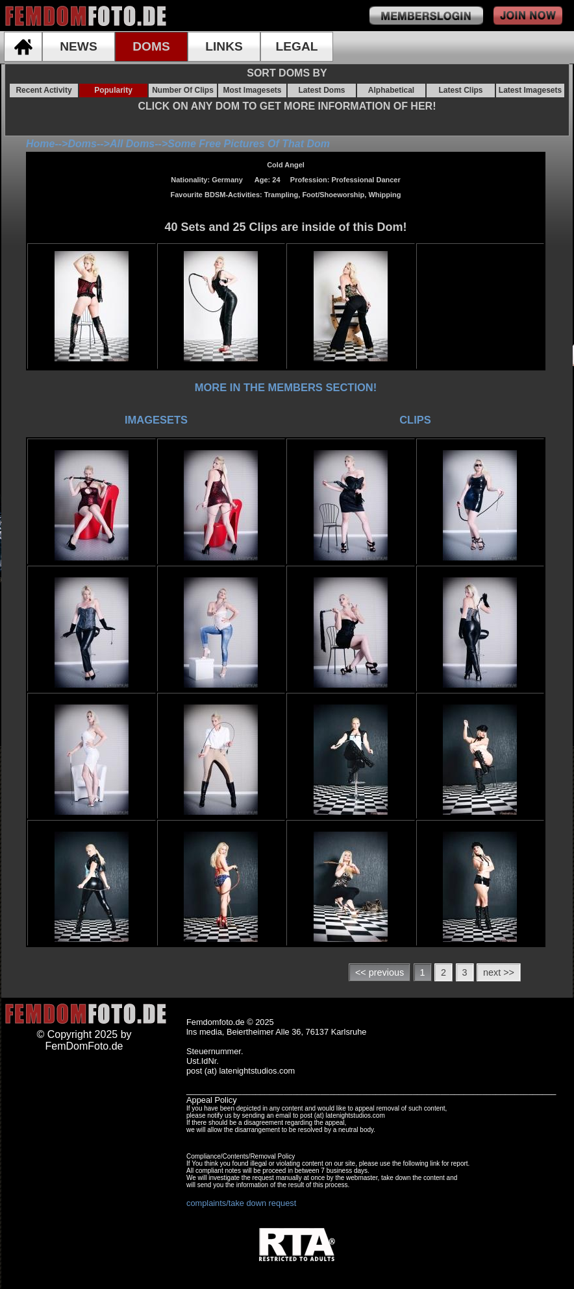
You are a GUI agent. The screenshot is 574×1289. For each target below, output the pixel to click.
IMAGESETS (156, 420)
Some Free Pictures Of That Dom (249, 143)
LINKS (224, 46)
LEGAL (296, 46)
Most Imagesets (252, 90)
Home (40, 143)
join (527, 15)
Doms (82, 143)
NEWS (78, 46)
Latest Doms (321, 90)
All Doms (132, 143)
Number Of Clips (183, 90)
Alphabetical (391, 90)
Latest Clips (460, 90)
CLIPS (415, 420)
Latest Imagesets (530, 90)
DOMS (151, 46)
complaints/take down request (241, 1203)
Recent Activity (43, 90)
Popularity (113, 90)
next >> (498, 972)
